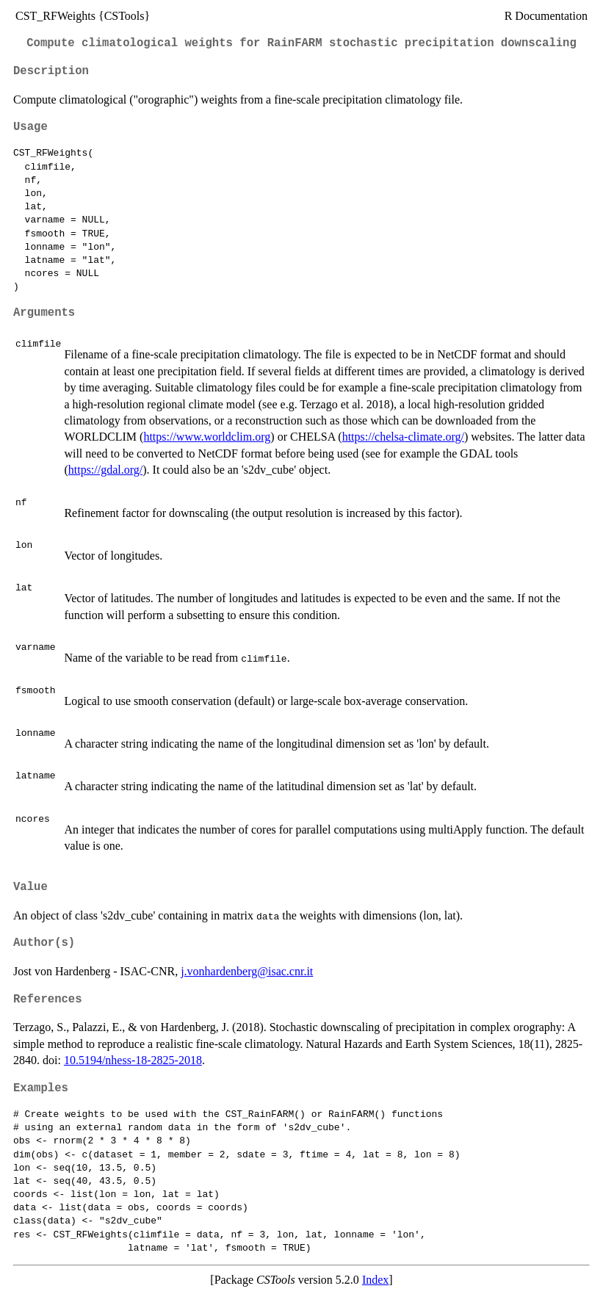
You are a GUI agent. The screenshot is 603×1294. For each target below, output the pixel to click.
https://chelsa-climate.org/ (403, 436)
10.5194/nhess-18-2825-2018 (133, 1060)
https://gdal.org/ (105, 469)
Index (375, 1279)
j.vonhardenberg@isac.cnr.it (247, 971)
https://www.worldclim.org (206, 436)
